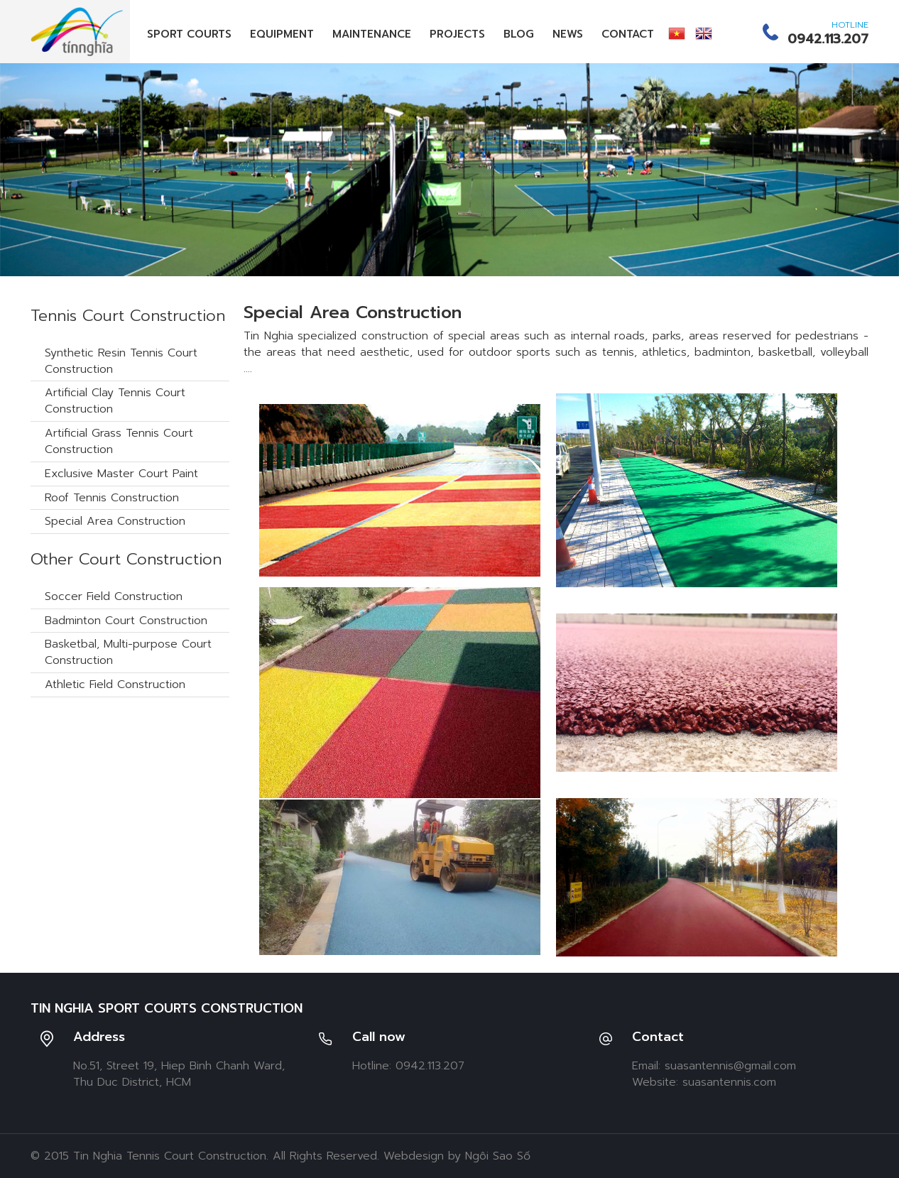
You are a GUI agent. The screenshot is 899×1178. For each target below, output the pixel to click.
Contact (627, 34)
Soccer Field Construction (113, 596)
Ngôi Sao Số (497, 1156)
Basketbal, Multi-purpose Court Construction (128, 652)
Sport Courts (189, 34)
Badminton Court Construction (126, 620)
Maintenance (371, 34)
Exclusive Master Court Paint (121, 473)
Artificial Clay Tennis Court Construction (115, 401)
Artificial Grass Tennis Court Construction (119, 441)
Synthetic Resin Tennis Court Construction (121, 361)
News (567, 34)
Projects (457, 34)
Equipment (282, 34)
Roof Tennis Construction (112, 497)
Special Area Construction (115, 521)
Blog (518, 34)
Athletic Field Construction (115, 684)
